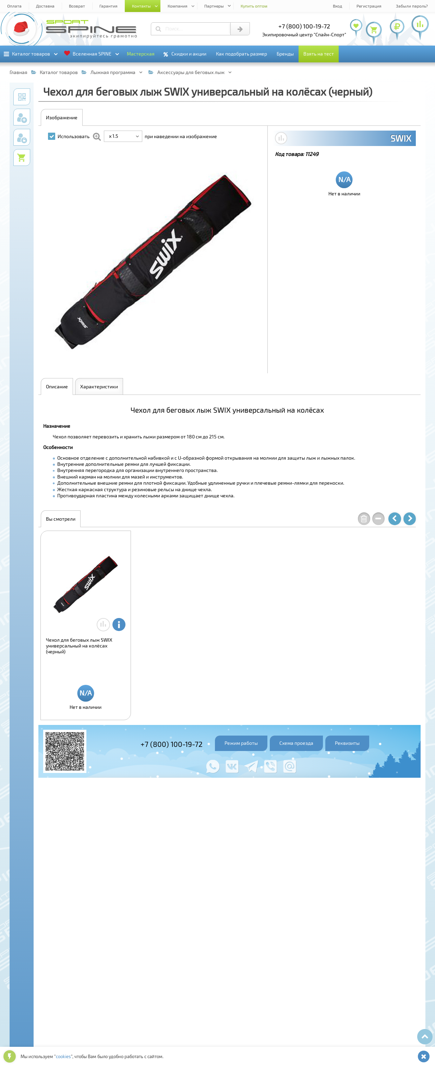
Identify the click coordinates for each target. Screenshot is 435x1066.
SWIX (400, 138)
